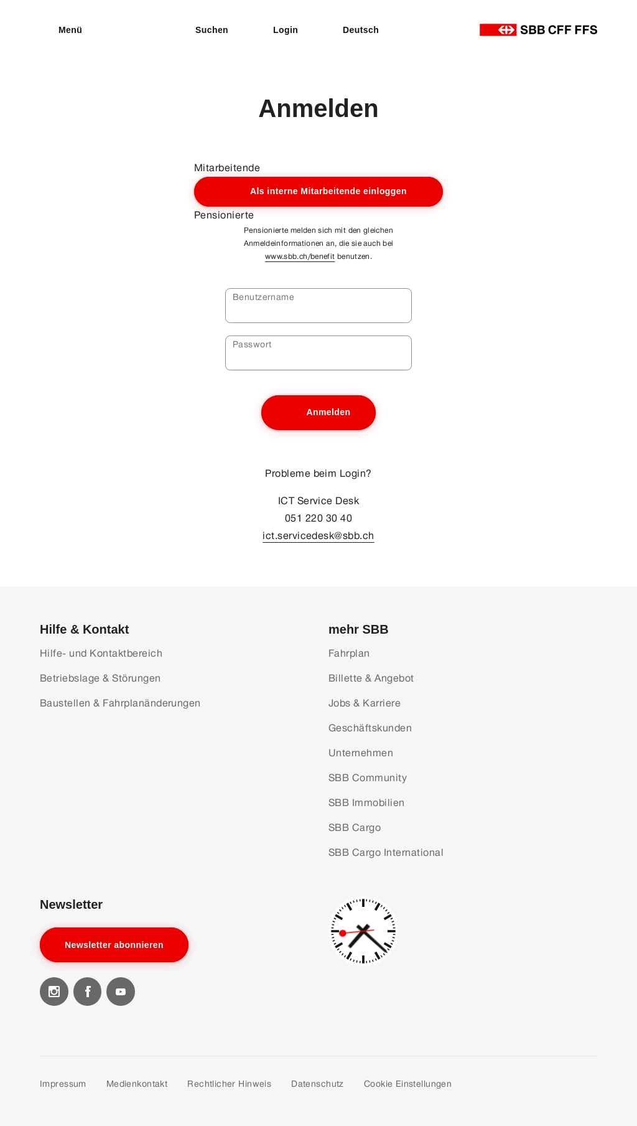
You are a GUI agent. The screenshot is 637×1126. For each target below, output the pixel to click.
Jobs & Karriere (364, 703)
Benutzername (263, 297)
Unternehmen (360, 753)
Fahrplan (349, 653)
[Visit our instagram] (54, 991)
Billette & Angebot (371, 678)
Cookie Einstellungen (408, 1084)
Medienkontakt (136, 1084)
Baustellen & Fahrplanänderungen (120, 703)
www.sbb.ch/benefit (300, 256)
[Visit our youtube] (120, 991)
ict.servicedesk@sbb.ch (318, 535)
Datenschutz (317, 1084)
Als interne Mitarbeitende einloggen (328, 191)
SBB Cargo (354, 827)
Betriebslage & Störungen (100, 678)
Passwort (252, 344)
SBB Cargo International (386, 852)
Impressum (63, 1084)
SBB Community (367, 777)
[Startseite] (538, 30)
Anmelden (328, 412)
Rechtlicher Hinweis (229, 1084)
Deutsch (361, 30)
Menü (70, 30)
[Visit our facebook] (87, 991)
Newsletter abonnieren (114, 945)
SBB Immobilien (366, 802)
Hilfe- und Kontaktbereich (101, 653)
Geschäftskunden (370, 728)
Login (285, 30)
